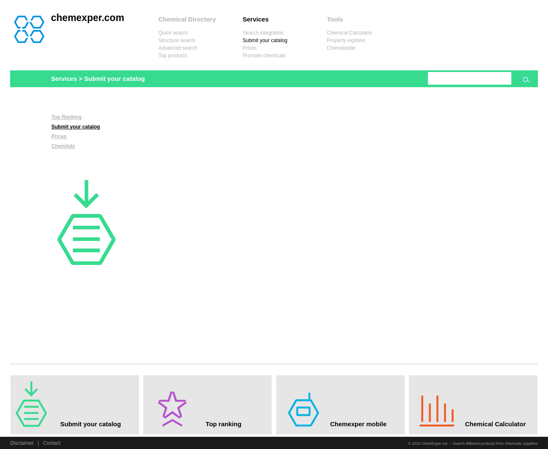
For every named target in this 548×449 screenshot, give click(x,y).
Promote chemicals (264, 56)
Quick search (173, 33)
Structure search (176, 40)
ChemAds (63, 146)
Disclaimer (22, 443)
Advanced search (178, 48)
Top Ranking (66, 117)
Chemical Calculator (349, 33)
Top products (172, 56)
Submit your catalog (265, 40)
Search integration (263, 33)
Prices (250, 48)
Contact (51, 443)
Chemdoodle (341, 48)
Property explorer (346, 40)
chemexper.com (87, 17)
